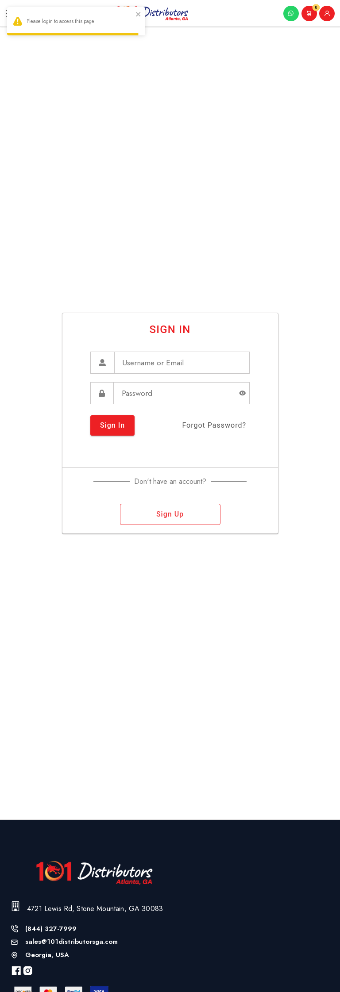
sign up (170, 514)
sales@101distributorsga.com (71, 941)
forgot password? (214, 425)
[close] (138, 15)
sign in (112, 425)
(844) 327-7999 (51, 929)
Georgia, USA (47, 955)
